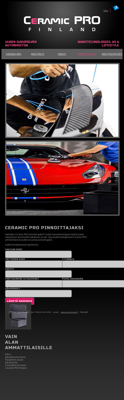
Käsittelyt (37, 54)
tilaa (106, 10)
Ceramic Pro (13, 54)
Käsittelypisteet (112, 54)
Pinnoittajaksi (87, 54)
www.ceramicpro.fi (69, 312)
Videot (62, 54)
